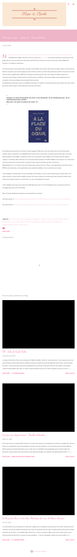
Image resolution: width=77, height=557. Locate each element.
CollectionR (52, 219)
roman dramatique (10, 225)
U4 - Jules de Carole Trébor (14, 351)
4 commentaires (18, 540)
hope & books (7, 222)
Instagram (44, 57)
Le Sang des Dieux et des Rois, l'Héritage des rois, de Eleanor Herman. (33, 518)
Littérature (18, 222)
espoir (60, 219)
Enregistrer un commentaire (23, 456)
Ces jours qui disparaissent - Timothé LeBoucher (23, 434)
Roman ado (58, 222)
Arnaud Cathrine (31, 219)
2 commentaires (18, 373)
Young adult (23, 225)
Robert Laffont (47, 222)
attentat (42, 219)
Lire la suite (70, 373)
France (66, 219)
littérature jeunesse (32, 222)
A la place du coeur (16, 219)
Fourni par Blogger (38, 551)
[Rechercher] (68, 3)
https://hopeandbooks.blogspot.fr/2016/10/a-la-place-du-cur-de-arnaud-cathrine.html (42, 204)
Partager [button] (6, 231)
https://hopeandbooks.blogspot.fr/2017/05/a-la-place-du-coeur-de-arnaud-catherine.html (43, 199)
